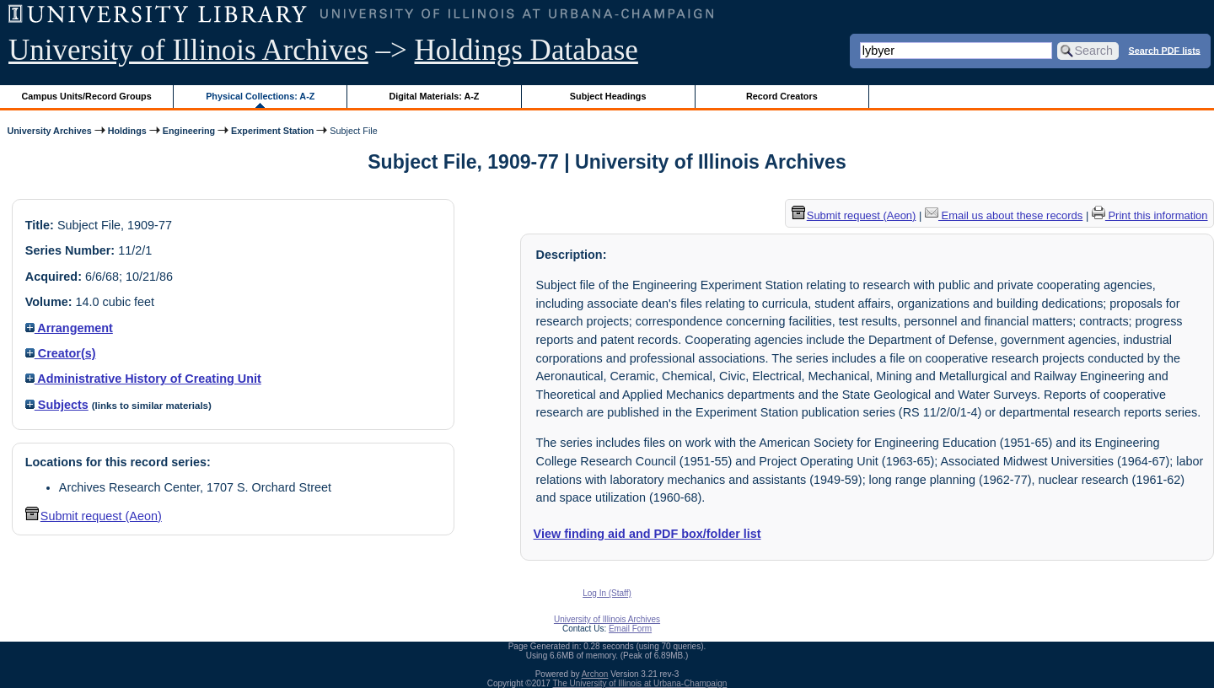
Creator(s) (60, 353)
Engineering (189, 131)
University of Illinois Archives (188, 50)
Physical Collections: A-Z (260, 96)
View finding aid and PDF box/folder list (647, 533)
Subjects (57, 404)
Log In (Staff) (607, 593)
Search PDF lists (1165, 50)
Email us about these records (1003, 215)
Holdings (127, 131)
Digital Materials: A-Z (434, 96)
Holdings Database (526, 50)
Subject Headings (608, 96)
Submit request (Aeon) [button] (93, 516)
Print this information (1150, 215)
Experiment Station (272, 131)
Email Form (630, 628)
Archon (595, 674)
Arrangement (69, 328)
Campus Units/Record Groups (87, 96)
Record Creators (782, 96)
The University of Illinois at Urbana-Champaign (640, 683)
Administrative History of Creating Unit (143, 378)
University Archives (49, 131)
